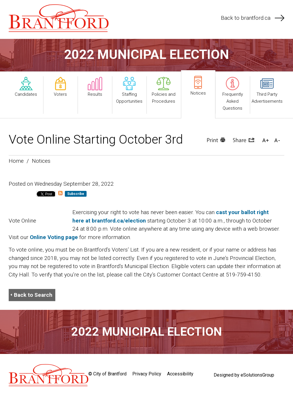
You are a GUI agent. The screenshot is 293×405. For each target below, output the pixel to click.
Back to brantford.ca (252, 18)
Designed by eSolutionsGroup (244, 375)
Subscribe (75, 194)
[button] (265, 140)
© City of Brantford (107, 374)
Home (16, 161)
